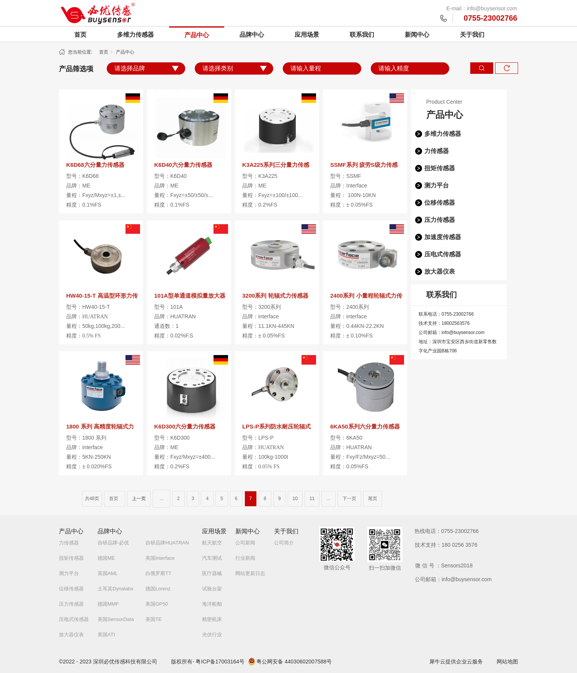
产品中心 (196, 35)
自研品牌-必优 (113, 543)
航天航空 (212, 543)
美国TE (153, 619)
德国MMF (108, 604)
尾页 (372, 498)
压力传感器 (439, 220)
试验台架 (212, 589)
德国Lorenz (158, 589)
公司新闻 (245, 543)
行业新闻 (245, 558)
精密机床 (212, 619)
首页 (80, 34)
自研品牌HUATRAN (167, 543)
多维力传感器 (135, 34)
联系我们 (362, 34)
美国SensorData (116, 619)
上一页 (139, 498)
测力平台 (436, 185)
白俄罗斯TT (158, 573)
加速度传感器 (442, 237)
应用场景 (307, 34)
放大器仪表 (439, 271)
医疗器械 (212, 573)
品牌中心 (252, 34)
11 (312, 498)
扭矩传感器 (439, 168)
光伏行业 (212, 634)
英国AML (108, 573)
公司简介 (284, 543)
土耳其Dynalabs (115, 589)
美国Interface (160, 558)
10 (295, 498)
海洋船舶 (212, 604)
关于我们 (472, 34)
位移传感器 (439, 202)
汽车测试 (212, 558)
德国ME (106, 558)
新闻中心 (417, 34)
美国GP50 (156, 604)
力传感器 (436, 151)
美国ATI (106, 634)
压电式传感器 (442, 254)
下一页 (349, 498)
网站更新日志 (250, 573)
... (161, 498)
